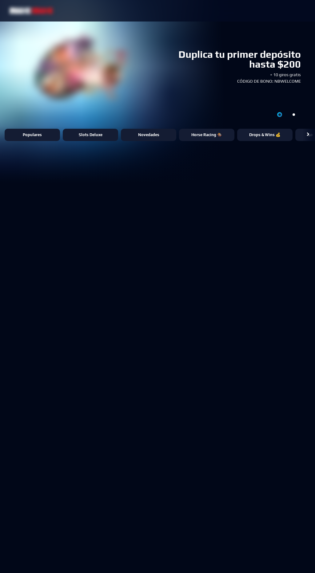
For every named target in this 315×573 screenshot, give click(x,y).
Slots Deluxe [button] (90, 134)
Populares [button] (32, 134)
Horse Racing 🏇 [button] (206, 134)
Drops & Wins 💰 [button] (265, 134)
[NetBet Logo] (31, 11)
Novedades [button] (148, 134)
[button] (308, 135)
